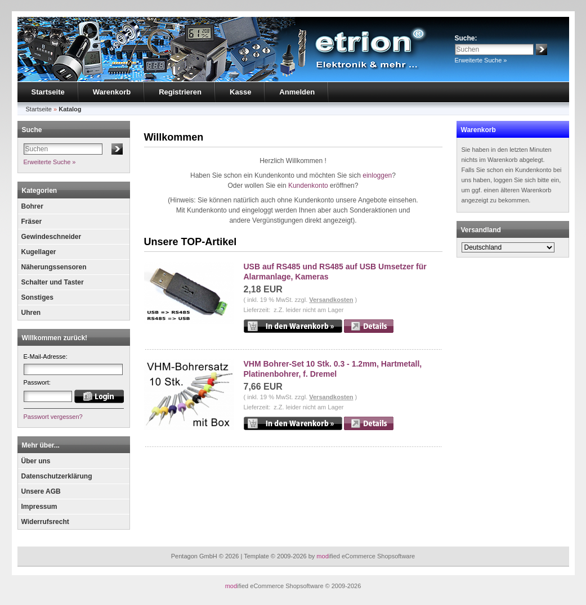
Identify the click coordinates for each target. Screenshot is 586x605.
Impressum (39, 507)
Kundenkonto (308, 185)
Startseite (48, 92)
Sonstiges (37, 297)
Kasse (240, 92)
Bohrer (32, 206)
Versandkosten (331, 299)
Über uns (36, 461)
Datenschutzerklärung (56, 476)
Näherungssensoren (54, 267)
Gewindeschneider (51, 237)
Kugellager (38, 252)
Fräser (31, 221)
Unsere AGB (41, 491)
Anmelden (297, 92)
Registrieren (180, 92)
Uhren (31, 313)
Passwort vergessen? (53, 416)
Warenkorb (112, 92)
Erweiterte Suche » (481, 60)
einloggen (377, 175)
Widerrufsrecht (45, 522)
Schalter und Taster (52, 282)
